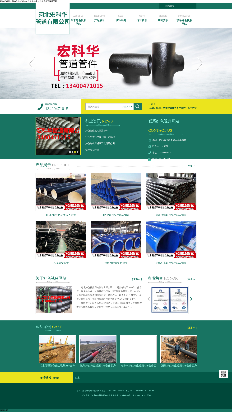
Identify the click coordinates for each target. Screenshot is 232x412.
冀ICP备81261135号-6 (142, 395)
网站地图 (4, 410)
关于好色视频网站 (78, 19)
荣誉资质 (163, 17)
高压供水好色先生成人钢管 (171, 215)
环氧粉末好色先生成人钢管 (171, 263)
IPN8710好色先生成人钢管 (61, 215)
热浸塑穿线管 (61, 263)
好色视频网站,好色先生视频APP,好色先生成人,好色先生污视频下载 (28, 1)
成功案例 (121, 17)
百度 (77, 377)
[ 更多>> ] (191, 166)
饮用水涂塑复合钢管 (116, 263)
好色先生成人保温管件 (96, 130)
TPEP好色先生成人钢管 (116, 215)
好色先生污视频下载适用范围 (100, 143)
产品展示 (99, 17)
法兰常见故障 (92, 150)
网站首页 (169, 6)
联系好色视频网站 (184, 19)
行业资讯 (142, 17)
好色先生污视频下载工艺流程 (100, 137)
